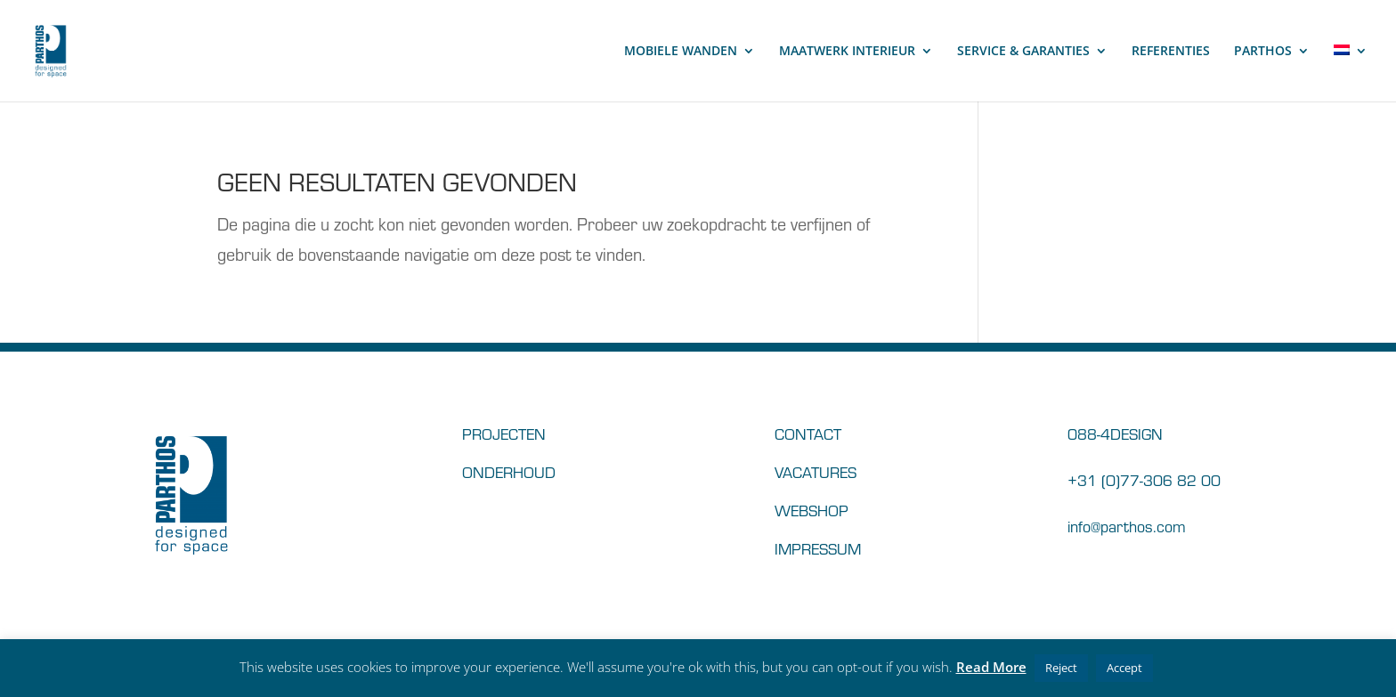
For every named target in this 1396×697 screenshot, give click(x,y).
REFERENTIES (1171, 52)
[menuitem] (1351, 73)
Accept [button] (1124, 668)
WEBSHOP (811, 509)
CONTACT (808, 433)
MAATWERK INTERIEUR (847, 52)
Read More (991, 667)
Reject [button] (1061, 668)
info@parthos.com (1126, 526)
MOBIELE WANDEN (680, 52)
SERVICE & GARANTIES (1023, 52)
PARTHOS (1263, 52)
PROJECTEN (504, 433)
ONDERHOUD (509, 471)
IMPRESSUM (818, 548)
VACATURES (815, 471)
